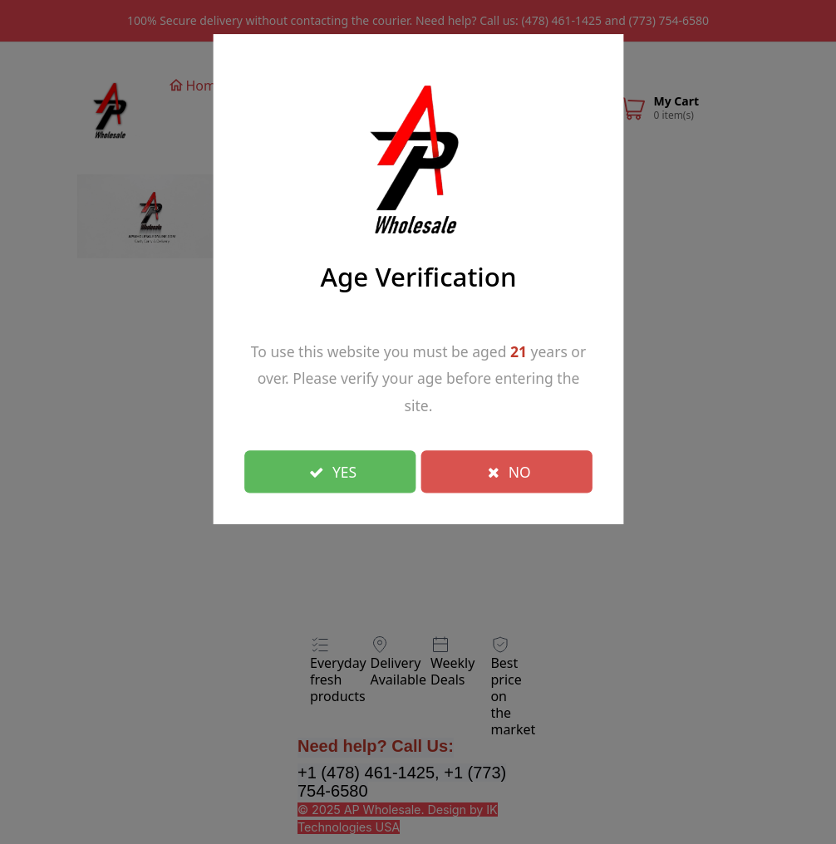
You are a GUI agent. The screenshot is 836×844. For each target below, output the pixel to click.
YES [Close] (332, 471)
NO (509, 471)
